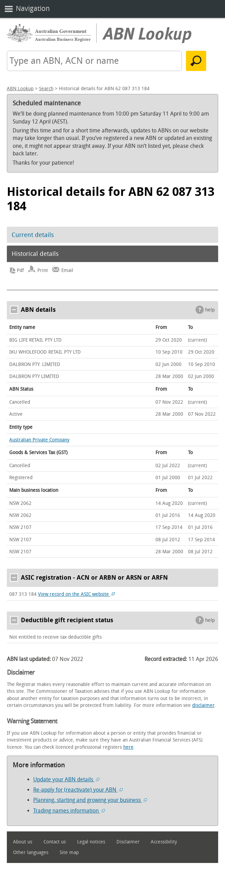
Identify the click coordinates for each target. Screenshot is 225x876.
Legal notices (91, 842)
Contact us (54, 842)
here (128, 747)
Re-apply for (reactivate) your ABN (78, 789)
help (210, 310)
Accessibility (164, 842)
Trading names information (69, 810)
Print (42, 270)
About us (22, 842)
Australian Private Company (39, 440)
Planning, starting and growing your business (90, 800)
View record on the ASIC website (76, 594)
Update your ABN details (66, 779)
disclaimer (203, 705)
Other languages (30, 852)
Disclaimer (128, 842)
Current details (33, 235)
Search (46, 89)
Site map (69, 852)
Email (67, 270)
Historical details (35, 254)
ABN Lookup (20, 89)
